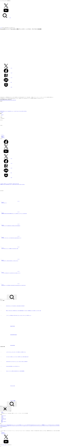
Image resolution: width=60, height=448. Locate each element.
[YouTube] (6, 12)
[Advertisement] (30, 22)
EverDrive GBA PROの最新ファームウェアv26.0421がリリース (13, 366)
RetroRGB (2, 112)
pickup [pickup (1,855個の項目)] (43, 424)
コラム (2, 416)
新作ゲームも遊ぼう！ (3, 421)
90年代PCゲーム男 (3, 415)
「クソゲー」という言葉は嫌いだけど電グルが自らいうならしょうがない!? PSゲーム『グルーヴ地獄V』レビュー (18, 315)
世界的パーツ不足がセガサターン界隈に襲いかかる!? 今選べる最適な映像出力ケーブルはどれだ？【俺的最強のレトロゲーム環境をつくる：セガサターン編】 (23, 310)
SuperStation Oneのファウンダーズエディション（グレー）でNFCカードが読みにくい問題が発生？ (17, 361)
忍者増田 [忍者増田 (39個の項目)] (4, 426)
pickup (2, 136)
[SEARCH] (5, 17)
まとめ (2, 417)
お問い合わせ (2, 432)
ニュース (1, 27)
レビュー (2, 419)
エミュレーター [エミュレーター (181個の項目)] (4, 425)
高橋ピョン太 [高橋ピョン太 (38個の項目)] (6, 426)
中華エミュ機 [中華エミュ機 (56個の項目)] (2, 426)
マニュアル (2, 418)
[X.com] (6, 148)
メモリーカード (3, 137)
